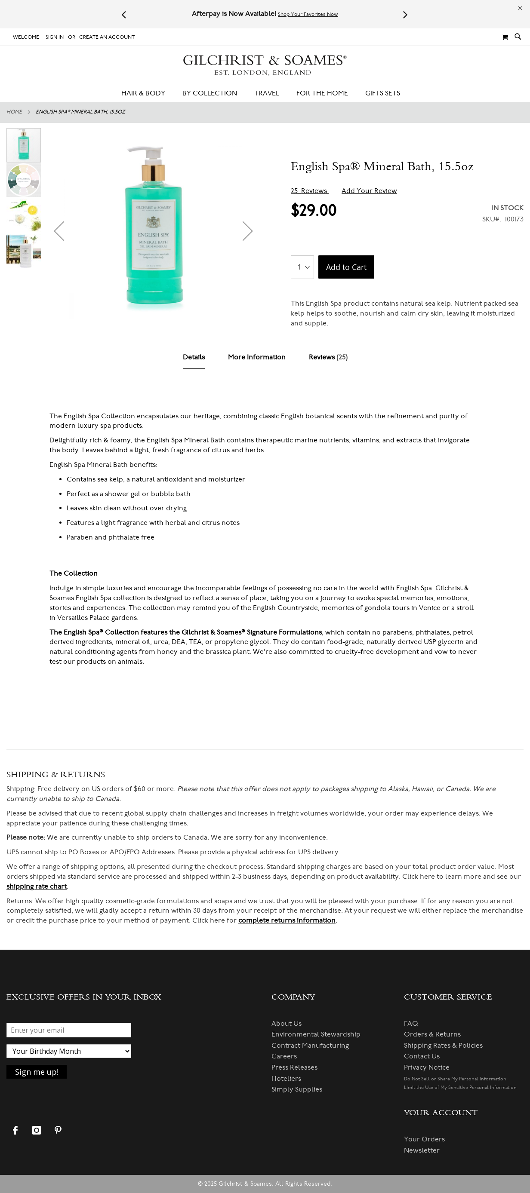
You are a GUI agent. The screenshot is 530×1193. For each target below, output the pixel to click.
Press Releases (294, 1067)
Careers (284, 1056)
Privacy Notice (427, 1067)
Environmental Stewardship (316, 1034)
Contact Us (422, 1056)
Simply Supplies (296, 1089)
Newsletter (422, 1150)
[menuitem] (147, 93)
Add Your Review (369, 191)
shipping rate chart (36, 886)
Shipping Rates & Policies (443, 1045)
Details (194, 357)
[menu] (265, 93)
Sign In (55, 37)
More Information (257, 357)
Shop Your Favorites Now (308, 14)
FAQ (411, 1023)
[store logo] (265, 65)
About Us (286, 1023)
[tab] (194, 357)
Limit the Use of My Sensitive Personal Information (460, 1087)
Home (14, 112)
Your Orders (424, 1139)
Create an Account (107, 37)
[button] (59, 230)
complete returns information (287, 920)
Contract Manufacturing (310, 1045)
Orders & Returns (432, 1034)
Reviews (328, 357)
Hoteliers (286, 1078)
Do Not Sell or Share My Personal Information (455, 1079)
